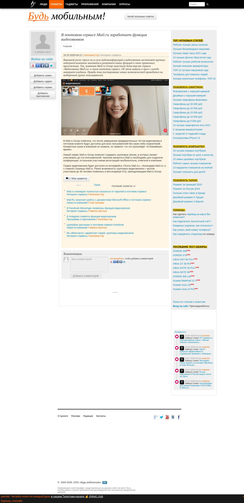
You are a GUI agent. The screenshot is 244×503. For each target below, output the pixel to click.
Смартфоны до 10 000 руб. (188, 116)
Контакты (101, 416)
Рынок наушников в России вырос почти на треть (195, 374)
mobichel (205, 336)
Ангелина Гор (91, 55)
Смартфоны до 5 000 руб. (187, 121)
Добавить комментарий (86, 276)
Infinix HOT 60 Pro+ (183, 259)
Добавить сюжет (43, 75)
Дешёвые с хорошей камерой (189, 95)
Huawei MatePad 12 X (185, 280)
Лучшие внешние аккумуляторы (190, 66)
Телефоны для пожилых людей (190, 74)
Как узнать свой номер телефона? (192, 229)
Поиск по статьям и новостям (189, 301)
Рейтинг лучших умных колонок (190, 44)
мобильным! (67, 16)
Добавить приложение (43, 94)
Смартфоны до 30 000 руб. (188, 104)
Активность (180, 332)
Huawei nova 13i (182, 285)
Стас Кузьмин (96, 202)
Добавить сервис (43, 87)
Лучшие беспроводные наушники (191, 49)
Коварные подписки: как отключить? (193, 225)
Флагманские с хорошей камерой (191, 91)
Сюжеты (56, 4)
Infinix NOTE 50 (181, 272)
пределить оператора (190, 234)
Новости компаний (77, 202)
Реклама (75, 416)
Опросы (124, 4)
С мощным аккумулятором (187, 129)
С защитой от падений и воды (189, 133)
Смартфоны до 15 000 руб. (188, 112)
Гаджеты (72, 4)
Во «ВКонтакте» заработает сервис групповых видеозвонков (100, 233)
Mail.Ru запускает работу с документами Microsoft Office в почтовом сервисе (109, 199)
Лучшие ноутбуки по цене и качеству (193, 155)
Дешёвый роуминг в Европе (188, 201)
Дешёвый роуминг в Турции (188, 197)
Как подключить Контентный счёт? (192, 221)
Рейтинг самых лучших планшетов (192, 163)
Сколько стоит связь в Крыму (189, 193)
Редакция (88, 416)
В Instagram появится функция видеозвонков (91, 216)
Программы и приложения (81, 219)
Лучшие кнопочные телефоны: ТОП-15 (194, 78)
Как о (176, 234)
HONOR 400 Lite (182, 276)
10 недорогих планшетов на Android (192, 167)
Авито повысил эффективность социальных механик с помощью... (196, 351)
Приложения (89, 4)
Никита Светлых (98, 211)
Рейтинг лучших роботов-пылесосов (193, 61)
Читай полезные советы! (140, 16)
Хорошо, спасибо (12, 500)
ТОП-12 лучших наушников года (190, 70)
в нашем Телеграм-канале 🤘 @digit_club (77, 496)
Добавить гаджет (43, 81)
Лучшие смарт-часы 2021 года (189, 53)
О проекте (63, 416)
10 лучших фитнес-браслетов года (192, 57)
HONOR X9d (180, 251)
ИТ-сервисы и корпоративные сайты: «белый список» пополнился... (196, 340)
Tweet (97, 185)
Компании (109, 4)
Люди (43, 4)
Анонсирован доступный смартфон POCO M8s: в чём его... (196, 385)
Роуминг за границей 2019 (187, 184)
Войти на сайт (42, 59)
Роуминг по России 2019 (186, 188)
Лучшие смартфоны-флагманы (190, 99)
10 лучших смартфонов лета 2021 (191, 125)
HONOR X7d (180, 255)
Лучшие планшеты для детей (189, 171)
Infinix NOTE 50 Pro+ (184, 268)
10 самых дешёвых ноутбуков (189, 159)
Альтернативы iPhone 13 (186, 138)
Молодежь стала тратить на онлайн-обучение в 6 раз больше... (196, 362)
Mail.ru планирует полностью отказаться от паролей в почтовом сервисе (106, 191)
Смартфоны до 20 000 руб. (188, 108)
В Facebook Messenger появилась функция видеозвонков (98, 208)
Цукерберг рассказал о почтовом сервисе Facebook (95, 224)
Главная (67, 46)
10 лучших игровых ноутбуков (189, 150)
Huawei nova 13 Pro (183, 289)
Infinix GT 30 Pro (182, 263)
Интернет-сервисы (111, 55)
